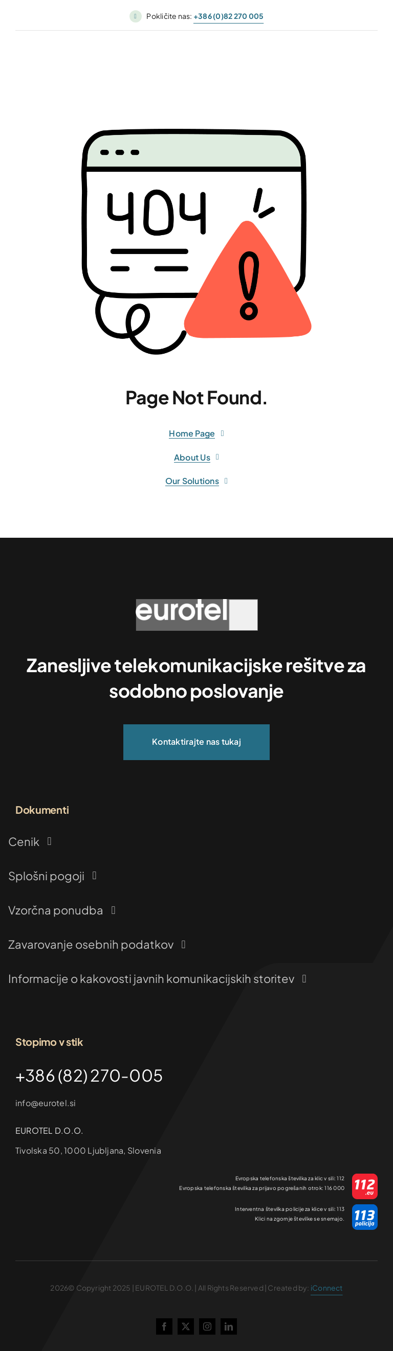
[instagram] (207, 1326)
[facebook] (164, 1326)
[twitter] (186, 1326)
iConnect (327, 1287)
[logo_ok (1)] (196, 603)
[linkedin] (229, 1326)
